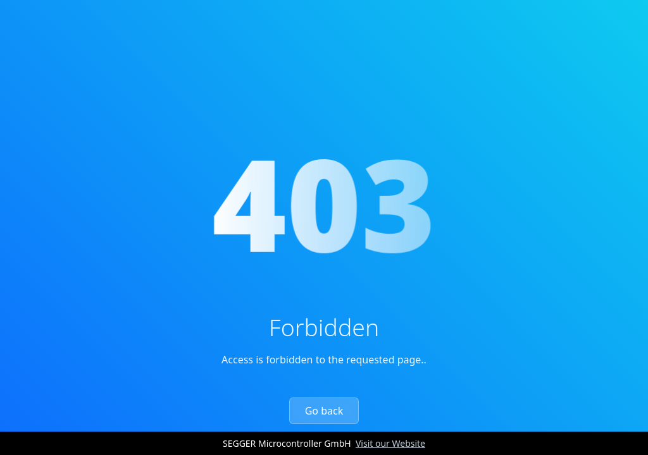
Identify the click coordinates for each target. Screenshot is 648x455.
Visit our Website (390, 443)
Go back (324, 411)
